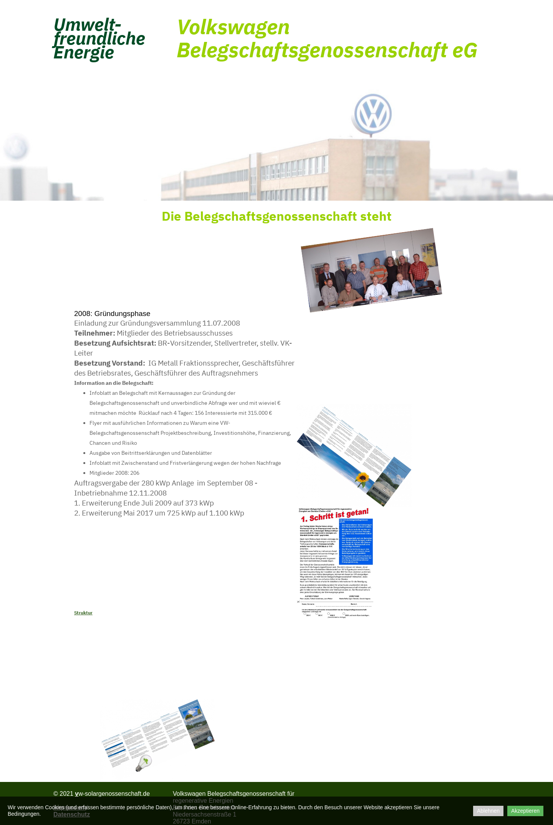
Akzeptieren (525, 811)
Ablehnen (488, 811)
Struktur (83, 612)
